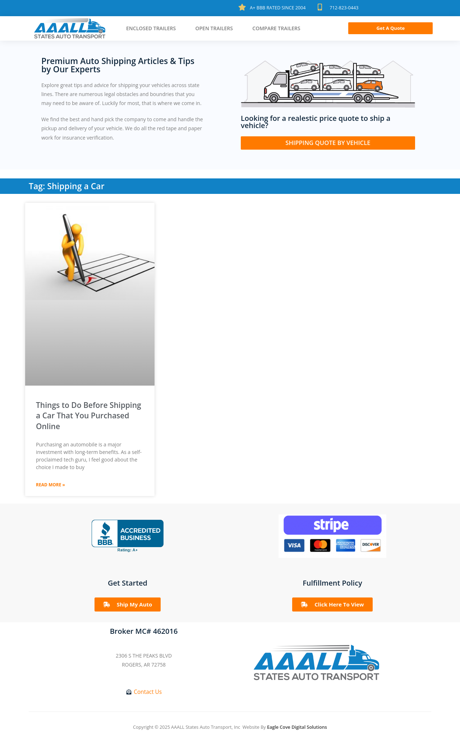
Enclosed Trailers (151, 28)
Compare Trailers (276, 28)
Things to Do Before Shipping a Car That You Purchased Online (88, 415)
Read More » (50, 485)
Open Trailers (214, 28)
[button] (390, 28)
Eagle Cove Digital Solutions (297, 727)
